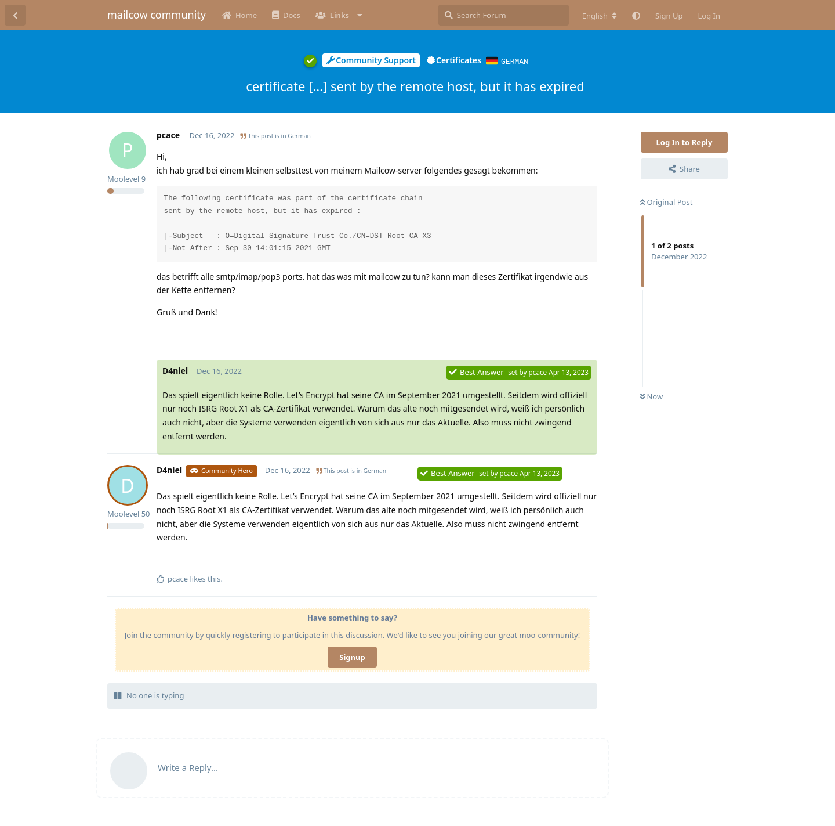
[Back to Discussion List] (15, 15)
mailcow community (156, 14)
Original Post (666, 201)
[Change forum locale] (600, 15)
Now (651, 396)
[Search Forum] (503, 15)
